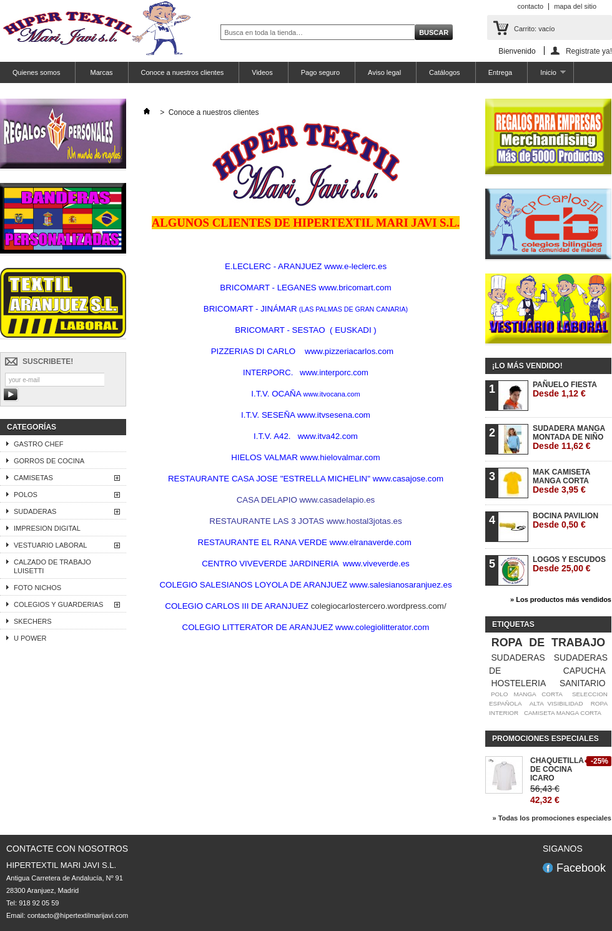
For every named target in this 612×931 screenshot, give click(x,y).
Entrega (500, 72)
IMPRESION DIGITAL (47, 528)
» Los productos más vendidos (560, 599)
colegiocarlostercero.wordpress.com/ (379, 606)
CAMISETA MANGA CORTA (562, 712)
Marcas (100, 72)
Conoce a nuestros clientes (182, 72)
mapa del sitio (575, 6)
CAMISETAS (33, 477)
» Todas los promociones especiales (551, 818)
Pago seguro (320, 72)
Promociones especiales (545, 738)
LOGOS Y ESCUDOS (569, 564)
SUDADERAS (35, 511)
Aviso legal (384, 72)
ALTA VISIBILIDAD (556, 703)
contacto (531, 6)
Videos (262, 72)
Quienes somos (36, 72)
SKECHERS (33, 621)
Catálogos (444, 72)
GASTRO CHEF (38, 444)
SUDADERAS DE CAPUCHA (548, 664)
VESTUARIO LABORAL (50, 545)
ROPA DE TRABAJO (548, 642)
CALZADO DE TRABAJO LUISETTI (52, 566)
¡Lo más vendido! (527, 366)
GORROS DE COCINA (49, 461)
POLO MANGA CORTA (527, 694)
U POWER (30, 638)
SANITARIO (583, 683)
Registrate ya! (589, 51)
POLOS (25, 494)
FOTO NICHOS (37, 587)
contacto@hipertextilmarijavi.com (78, 915)
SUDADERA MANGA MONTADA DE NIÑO (569, 437)
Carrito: (534, 28)
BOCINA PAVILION (565, 520)
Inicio (546, 76)
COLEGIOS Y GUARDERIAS (58, 604)
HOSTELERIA (518, 683)
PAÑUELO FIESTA (565, 389)
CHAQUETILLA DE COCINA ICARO (557, 769)
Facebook (581, 868)
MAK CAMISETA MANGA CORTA (561, 481)
